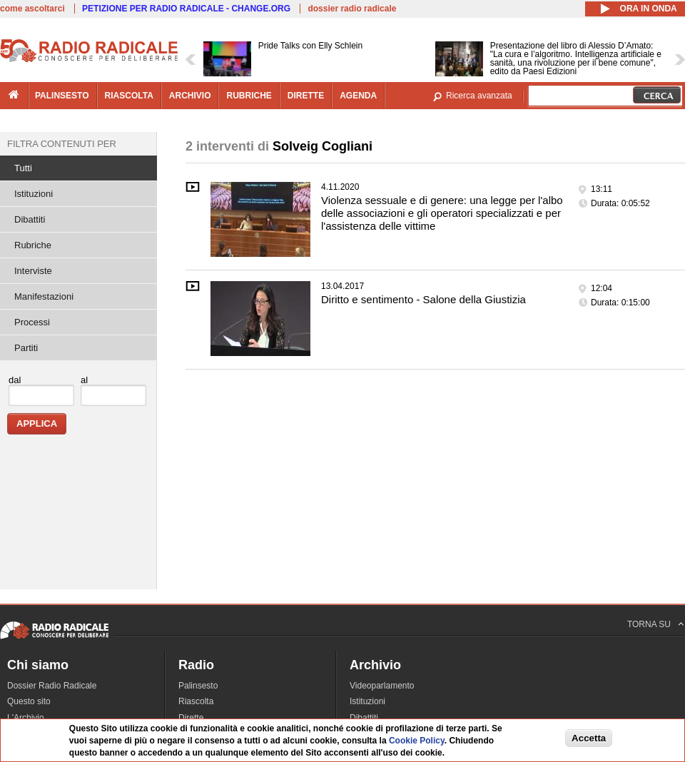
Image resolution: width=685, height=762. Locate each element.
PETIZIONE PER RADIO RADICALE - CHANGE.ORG (186, 9)
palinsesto (62, 96)
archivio (190, 96)
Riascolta (195, 701)
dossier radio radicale (352, 9)
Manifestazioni (43, 296)
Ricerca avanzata (479, 96)
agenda (358, 96)
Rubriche (32, 245)
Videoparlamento (382, 686)
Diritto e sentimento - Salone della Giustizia (423, 299)
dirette (306, 96)
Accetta (589, 738)
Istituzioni (33, 193)
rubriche (248, 96)
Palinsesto (198, 686)
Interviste (33, 270)
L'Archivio (25, 718)
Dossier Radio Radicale (51, 686)
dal (15, 380)
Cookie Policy (417, 741)
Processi (32, 322)
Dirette (190, 718)
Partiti (26, 347)
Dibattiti (29, 219)
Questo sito (29, 701)
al (84, 380)
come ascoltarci (32, 9)
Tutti (23, 168)
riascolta (129, 96)
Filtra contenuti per (61, 143)
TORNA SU (649, 624)
